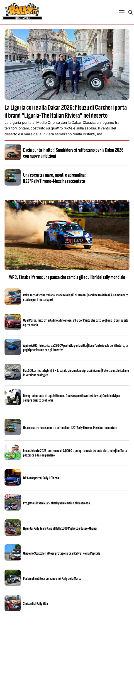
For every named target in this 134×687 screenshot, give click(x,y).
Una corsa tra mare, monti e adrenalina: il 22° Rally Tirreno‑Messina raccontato (54, 178)
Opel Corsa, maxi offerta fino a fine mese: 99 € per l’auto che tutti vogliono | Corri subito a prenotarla (76, 322)
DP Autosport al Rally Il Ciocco (41, 478)
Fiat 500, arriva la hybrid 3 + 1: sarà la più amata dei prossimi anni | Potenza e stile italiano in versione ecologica (76, 372)
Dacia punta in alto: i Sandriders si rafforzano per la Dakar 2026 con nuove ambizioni (73, 153)
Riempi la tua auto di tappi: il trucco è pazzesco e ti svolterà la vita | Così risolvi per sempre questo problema (71, 398)
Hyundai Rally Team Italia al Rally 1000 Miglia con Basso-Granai (60, 528)
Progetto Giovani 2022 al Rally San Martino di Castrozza (56, 503)
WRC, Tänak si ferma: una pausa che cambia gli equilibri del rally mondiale (67, 277)
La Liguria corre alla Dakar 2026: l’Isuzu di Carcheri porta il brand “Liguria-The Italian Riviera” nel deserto (66, 111)
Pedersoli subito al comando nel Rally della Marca (52, 578)
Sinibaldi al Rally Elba (35, 603)
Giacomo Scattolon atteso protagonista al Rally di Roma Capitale (61, 553)
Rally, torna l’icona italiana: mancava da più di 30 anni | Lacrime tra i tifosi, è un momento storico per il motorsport (75, 297)
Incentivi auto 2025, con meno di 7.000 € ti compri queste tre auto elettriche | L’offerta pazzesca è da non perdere (75, 453)
